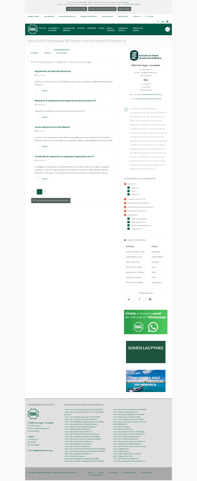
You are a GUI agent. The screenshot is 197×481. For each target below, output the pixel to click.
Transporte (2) (136, 229)
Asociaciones (49, 16)
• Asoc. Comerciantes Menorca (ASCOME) (128, 420)
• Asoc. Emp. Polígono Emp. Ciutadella (127, 454)
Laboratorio (123, 16)
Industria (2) (135, 195)
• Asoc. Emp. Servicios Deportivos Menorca (129, 442)
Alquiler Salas (107, 16)
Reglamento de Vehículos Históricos (53, 71)
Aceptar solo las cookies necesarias (102, 9)
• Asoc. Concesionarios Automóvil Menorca (80, 427)
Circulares (35, 53)
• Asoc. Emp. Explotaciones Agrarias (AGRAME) (81, 459)
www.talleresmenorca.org (152, 94)
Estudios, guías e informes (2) (138, 203)
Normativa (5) (132, 215)
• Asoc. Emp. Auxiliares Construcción (77, 444)
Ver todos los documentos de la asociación (51, 200)
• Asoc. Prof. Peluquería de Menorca (126, 437)
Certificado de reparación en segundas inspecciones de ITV (64, 156)
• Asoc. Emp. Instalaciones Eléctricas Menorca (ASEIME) (84, 449)
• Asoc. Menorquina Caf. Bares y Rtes (127, 417)
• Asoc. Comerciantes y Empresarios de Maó (129, 447)
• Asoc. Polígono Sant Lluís (122, 457)
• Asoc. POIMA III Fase (121, 449)
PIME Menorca (45, 473)
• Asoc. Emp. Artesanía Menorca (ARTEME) (128, 432)
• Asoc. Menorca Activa (121, 427)
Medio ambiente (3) (138, 223)
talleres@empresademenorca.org (148, 99)
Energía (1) (135, 188)
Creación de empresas (89, 16)
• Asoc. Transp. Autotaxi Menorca (125, 413)
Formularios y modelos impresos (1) (140, 207)
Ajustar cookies (124, 9)
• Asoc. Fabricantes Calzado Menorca (78, 432)
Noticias (48, 53)
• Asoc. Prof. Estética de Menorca (125, 440)
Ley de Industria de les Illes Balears (52, 126)
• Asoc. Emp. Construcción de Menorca (78, 442)
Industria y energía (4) (139, 219)
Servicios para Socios (67, 16)
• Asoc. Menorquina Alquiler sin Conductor (129, 415)
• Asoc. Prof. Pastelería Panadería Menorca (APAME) (83, 422)
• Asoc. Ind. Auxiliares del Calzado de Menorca (81, 435)
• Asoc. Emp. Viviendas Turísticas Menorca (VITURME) (84, 462)
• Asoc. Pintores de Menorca (74, 457)
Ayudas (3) (131, 184)
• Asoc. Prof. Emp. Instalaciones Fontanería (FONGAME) (84, 452)
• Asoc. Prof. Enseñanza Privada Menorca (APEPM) (83, 410)
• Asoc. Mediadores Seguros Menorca (127, 444)
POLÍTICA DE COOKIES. (132, 4)
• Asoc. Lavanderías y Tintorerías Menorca (129, 435)
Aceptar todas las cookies (76, 9)
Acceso (150, 16)
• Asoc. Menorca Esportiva (122, 430)
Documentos (63, 53)
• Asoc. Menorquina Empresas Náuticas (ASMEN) (82, 440)
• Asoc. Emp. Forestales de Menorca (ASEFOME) (82, 437)
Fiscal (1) (134, 191)
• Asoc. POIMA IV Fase (121, 452)
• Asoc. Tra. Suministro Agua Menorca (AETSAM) (82, 417)
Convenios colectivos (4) (136, 199)
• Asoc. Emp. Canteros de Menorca (77, 447)
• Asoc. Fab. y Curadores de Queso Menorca (80, 420)
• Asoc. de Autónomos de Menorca (126, 459)
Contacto (137, 16)
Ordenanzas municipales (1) (141, 226)
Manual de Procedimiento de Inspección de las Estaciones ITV (65, 100)
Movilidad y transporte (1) (136, 211)
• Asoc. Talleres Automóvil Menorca (77, 430)
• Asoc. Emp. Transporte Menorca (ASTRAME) (129, 410)
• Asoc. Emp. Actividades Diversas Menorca (129, 462)
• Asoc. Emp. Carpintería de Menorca (78, 454)
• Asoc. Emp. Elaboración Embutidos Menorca (81, 425)
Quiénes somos (33, 16)
